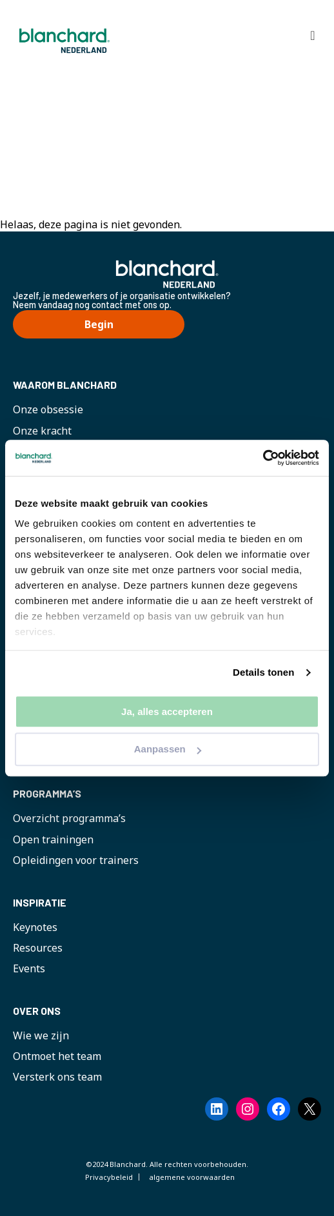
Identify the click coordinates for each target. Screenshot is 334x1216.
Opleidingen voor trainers (76, 860)
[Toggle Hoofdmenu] (312, 35)
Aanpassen (167, 749)
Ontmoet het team (57, 1056)
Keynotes (35, 927)
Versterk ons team (57, 1077)
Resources (38, 948)
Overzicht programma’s (69, 818)
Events (29, 968)
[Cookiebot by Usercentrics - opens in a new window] (262, 457)
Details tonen (263, 672)
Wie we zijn (41, 1035)
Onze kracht (42, 431)
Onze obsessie (48, 409)
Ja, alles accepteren (167, 711)
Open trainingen (53, 839)
